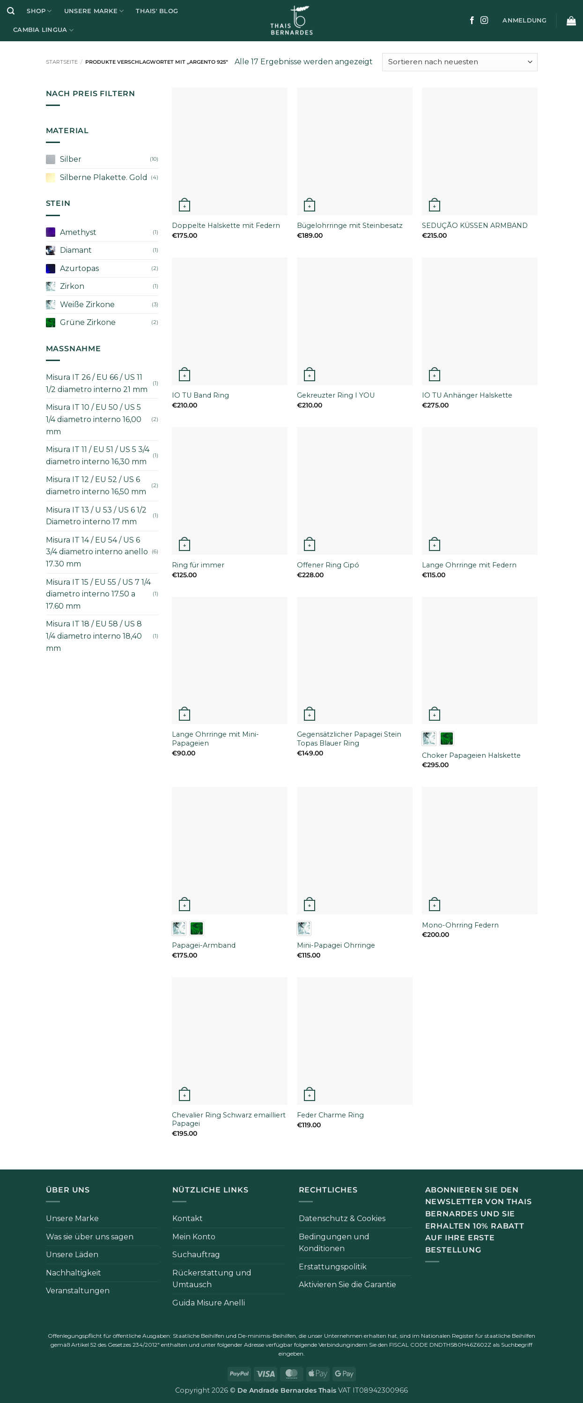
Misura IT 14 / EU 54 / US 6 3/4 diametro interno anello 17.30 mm (97, 552)
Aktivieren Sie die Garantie (347, 1284)
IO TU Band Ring (200, 395)
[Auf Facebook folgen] (472, 20)
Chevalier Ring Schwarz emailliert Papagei (229, 1119)
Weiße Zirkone (87, 304)
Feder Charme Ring (330, 1115)
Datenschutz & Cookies (342, 1218)
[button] (11, 11)
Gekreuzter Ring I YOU (336, 395)
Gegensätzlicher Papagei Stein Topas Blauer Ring (349, 738)
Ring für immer (198, 565)
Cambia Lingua (43, 30)
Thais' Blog (157, 11)
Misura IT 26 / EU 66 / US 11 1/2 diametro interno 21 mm (97, 383)
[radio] (429, 739)
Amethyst (78, 232)
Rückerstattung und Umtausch (211, 1279)
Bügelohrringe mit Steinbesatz (350, 225)
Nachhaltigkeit (73, 1272)
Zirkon (72, 286)
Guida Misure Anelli (208, 1302)
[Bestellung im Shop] (459, 62)
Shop (39, 11)
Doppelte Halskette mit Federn (226, 225)
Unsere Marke (94, 11)
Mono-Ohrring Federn (460, 925)
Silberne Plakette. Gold (104, 177)
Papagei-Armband (204, 945)
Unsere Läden (72, 1254)
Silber (70, 159)
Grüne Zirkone (88, 322)
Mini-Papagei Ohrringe (336, 945)
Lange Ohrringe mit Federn (469, 565)
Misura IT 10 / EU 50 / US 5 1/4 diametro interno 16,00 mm (93, 419)
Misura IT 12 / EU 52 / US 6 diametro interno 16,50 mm (96, 485)
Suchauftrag (196, 1254)
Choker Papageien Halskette (471, 755)
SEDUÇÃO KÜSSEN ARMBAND (475, 225)
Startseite (62, 62)
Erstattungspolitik (333, 1266)
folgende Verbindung (322, 1344)
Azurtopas (79, 268)
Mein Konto (193, 1236)
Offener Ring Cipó (328, 565)
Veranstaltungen (78, 1290)
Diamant (76, 250)
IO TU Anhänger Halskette (467, 395)
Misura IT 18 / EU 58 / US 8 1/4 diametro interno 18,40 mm (94, 635)
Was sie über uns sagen (89, 1236)
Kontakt (187, 1218)
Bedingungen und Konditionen (334, 1242)
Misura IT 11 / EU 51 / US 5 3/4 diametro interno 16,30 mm (97, 455)
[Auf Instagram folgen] (484, 20)
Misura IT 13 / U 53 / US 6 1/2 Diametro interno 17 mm (96, 516)
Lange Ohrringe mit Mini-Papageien (215, 738)
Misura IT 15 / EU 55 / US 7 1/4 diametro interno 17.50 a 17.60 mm (98, 594)
